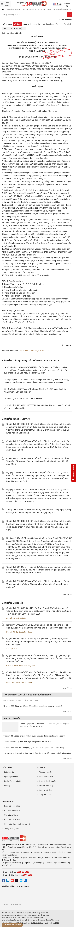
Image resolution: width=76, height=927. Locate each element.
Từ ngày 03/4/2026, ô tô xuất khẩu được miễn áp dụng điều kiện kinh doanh (34, 736)
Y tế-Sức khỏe (11, 649)
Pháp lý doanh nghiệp (47, 781)
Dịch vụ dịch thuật (46, 786)
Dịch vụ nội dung (46, 790)
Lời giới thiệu (9, 772)
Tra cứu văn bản (45, 772)
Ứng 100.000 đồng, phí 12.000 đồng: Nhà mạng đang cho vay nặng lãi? (32, 706)
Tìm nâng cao (65, 19)
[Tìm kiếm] (69, 14)
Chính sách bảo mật (12, 819)
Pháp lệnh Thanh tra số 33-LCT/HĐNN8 (24, 399)
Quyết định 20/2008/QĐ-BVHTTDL (34, 351)
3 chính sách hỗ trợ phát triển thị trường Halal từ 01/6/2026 (27, 742)
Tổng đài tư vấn (45, 795)
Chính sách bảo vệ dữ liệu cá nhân (17, 824)
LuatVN (66, 345)
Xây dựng (28, 632)
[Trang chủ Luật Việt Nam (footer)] (37, 838)
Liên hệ (7, 786)
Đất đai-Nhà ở (17, 632)
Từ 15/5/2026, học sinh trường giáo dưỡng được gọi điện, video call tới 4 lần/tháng (37, 753)
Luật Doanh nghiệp (25, 923)
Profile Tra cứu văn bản (13, 781)
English (57, 4)
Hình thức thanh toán (12, 810)
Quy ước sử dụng (11, 815)
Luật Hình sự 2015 (52, 923)
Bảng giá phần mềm (12, 806)
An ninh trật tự (11, 618)
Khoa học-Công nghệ (27, 666)
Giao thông (22, 618)
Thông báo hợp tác (11, 828)
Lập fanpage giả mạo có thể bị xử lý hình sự (21, 700)
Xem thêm (67, 594)
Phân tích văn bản (46, 777)
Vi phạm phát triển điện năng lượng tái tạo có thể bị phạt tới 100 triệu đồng (33, 747)
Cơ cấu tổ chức (12, 666)
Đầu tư (9, 632)
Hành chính (10, 682)
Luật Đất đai (38, 923)
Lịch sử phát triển (11, 777)
